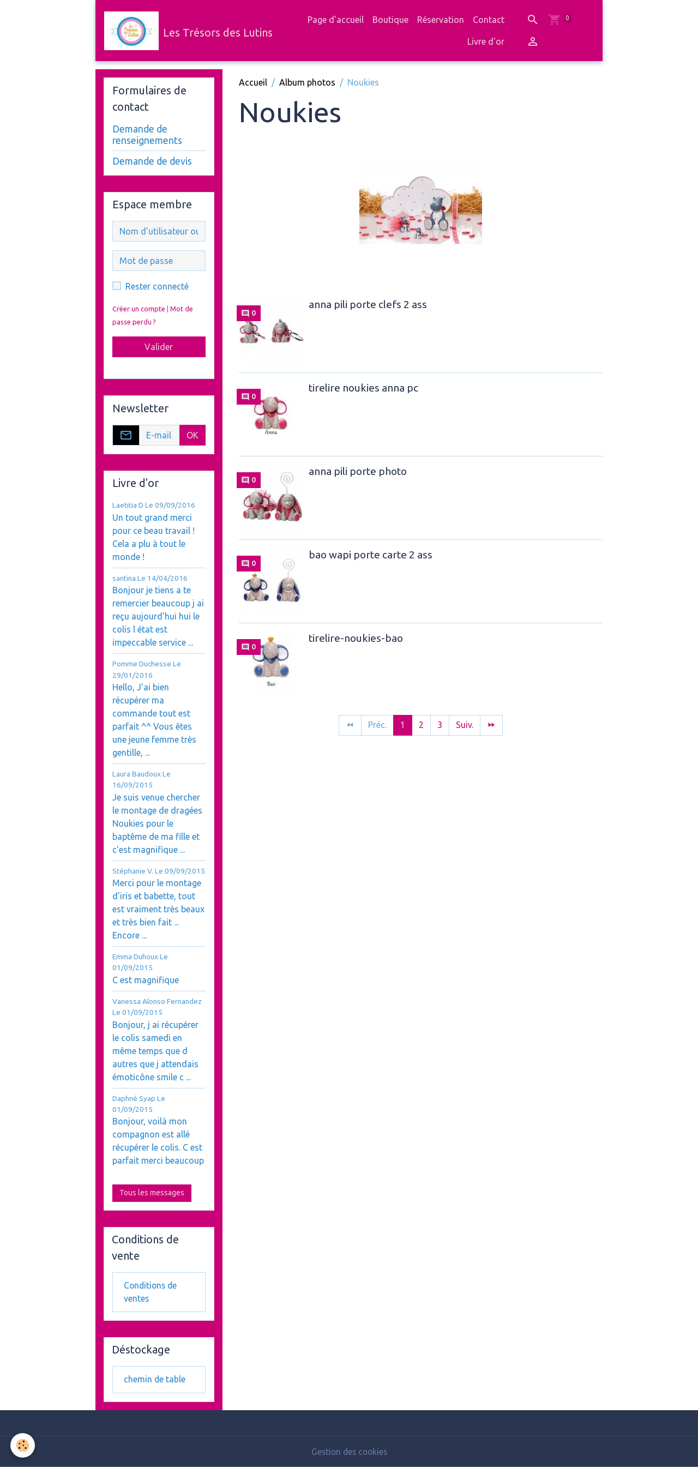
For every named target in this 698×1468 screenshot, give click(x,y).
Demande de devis (152, 161)
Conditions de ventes (151, 1292)
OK (192, 435)
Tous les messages (151, 1192)
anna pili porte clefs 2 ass (368, 304)
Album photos (307, 82)
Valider (159, 347)
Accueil (253, 82)
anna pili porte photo (358, 471)
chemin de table (155, 1381)
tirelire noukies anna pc (363, 388)
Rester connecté (157, 286)
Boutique (390, 20)
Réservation (440, 20)
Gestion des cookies (349, 1453)
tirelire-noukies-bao (356, 638)
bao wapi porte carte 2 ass (370, 555)
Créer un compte (138, 308)
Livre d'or (485, 41)
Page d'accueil (336, 20)
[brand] (183, 30)
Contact (488, 20)
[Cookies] (23, 1445)
